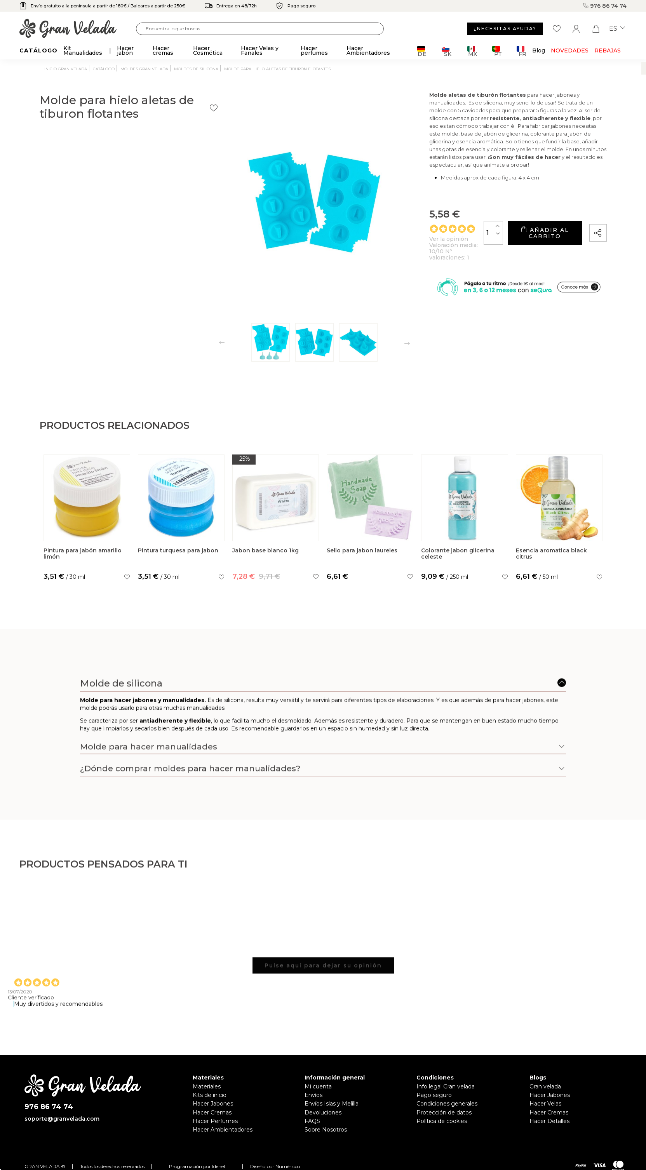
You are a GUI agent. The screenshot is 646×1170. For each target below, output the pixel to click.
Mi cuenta (318, 1086)
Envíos (313, 1095)
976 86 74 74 (605, 5)
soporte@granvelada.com (61, 1119)
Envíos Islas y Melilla (332, 1103)
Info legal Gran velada (445, 1086)
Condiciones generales (446, 1103)
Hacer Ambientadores (222, 1129)
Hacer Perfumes (215, 1121)
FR (521, 51)
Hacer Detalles (549, 1121)
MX (472, 51)
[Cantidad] (436, 249)
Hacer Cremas (212, 1112)
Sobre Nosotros (326, 1129)
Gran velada (545, 1086)
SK (446, 51)
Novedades (570, 50)
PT (497, 51)
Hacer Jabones (213, 1103)
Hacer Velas (545, 1103)
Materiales (207, 1086)
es (617, 28)
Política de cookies (441, 1121)
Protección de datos (444, 1112)
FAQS (312, 1121)
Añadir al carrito (516, 248)
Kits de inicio (209, 1095)
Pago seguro (434, 1095)
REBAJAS (607, 50)
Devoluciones (323, 1112)
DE (422, 51)
